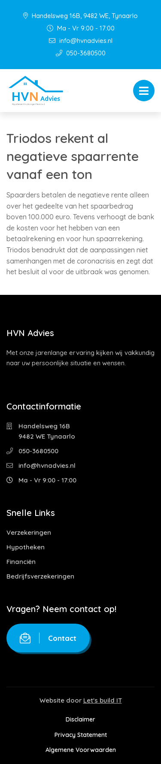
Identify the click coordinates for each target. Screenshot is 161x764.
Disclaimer (80, 719)
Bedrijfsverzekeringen (40, 576)
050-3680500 (81, 53)
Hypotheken (25, 547)
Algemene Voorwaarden (81, 750)
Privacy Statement (81, 735)
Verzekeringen (28, 532)
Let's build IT (102, 700)
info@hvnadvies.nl (80, 40)
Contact (48, 638)
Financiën (21, 562)
